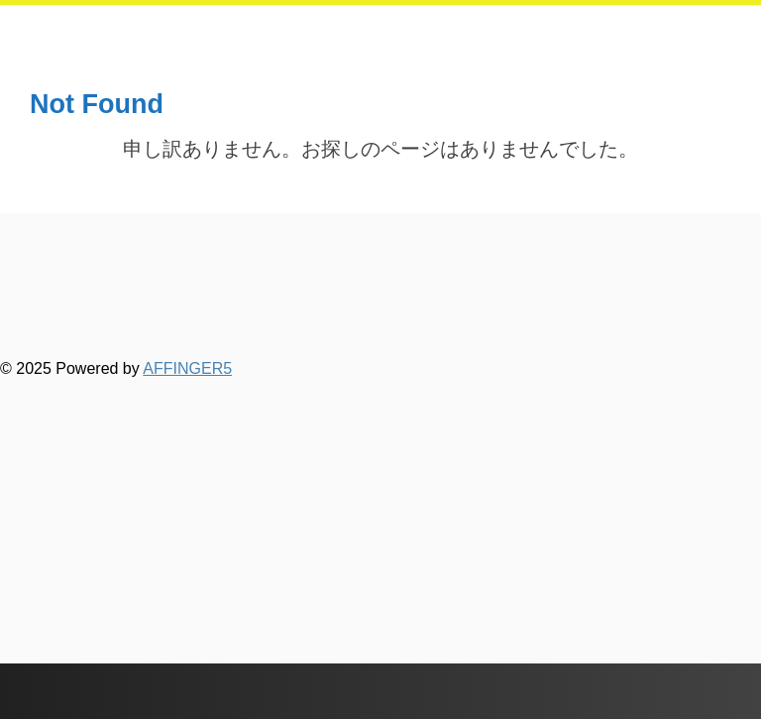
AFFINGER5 (187, 368)
